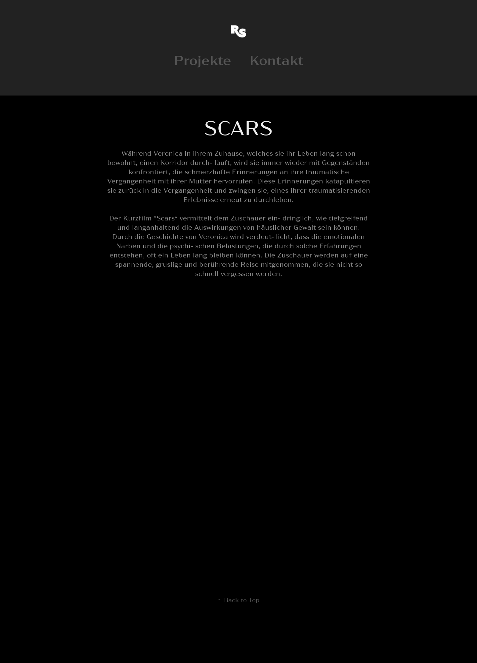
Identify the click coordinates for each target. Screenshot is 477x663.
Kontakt (276, 59)
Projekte (202, 59)
